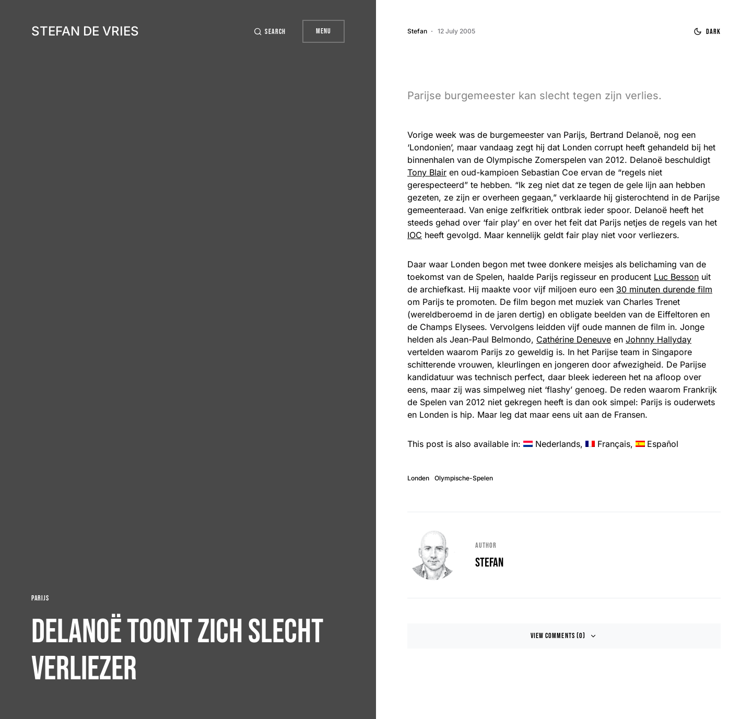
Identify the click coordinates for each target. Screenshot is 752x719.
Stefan (489, 562)
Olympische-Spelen (463, 478)
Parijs (40, 598)
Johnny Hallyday (658, 339)
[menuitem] (551, 444)
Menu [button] (323, 31)
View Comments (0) (558, 635)
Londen (418, 478)
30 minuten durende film (664, 289)
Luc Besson (676, 277)
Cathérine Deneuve (573, 339)
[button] (269, 31)
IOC (414, 235)
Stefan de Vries (85, 31)
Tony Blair (426, 172)
